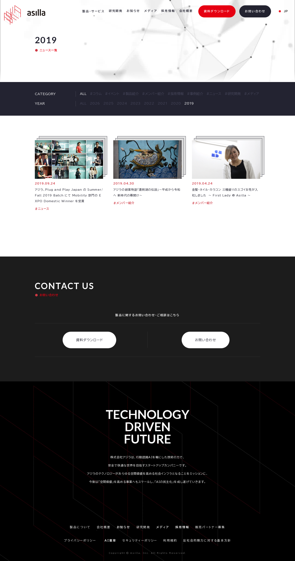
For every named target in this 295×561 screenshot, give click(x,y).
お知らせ (133, 10)
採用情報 (168, 10)
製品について (80, 527)
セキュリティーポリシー (139, 540)
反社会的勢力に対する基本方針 (207, 540)
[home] (24, 15)
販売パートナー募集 (210, 527)
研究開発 (116, 10)
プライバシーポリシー (81, 540)
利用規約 (170, 540)
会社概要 (186, 10)
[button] (93, 11)
